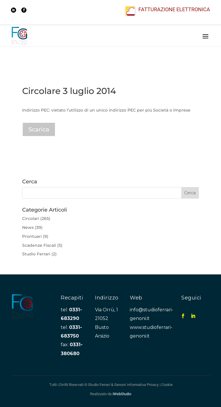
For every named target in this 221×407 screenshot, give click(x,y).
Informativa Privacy (143, 384)
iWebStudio (122, 394)
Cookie (167, 384)
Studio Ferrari (36, 254)
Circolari (30, 218)
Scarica (38, 129)
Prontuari (32, 236)
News (28, 227)
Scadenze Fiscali (39, 245)
